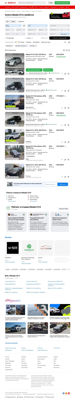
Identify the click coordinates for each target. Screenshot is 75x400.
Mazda (18, 11)
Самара (39, 367)
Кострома (24, 363)
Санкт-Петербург (9, 361)
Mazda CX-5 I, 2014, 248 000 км (36, 130)
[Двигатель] (32, 29)
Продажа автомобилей (10, 11)
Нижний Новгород (42, 356)
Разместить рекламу (10, 348)
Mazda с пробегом (26, 11)
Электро (31, 7)
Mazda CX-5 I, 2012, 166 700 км (36, 165)
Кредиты (46, 7)
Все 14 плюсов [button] (12, 201)
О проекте (40, 348)
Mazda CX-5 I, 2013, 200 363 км (36, 79)
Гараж (67, 7)
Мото (36, 7)
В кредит (8, 269)
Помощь (23, 348)
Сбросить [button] (44, 38)
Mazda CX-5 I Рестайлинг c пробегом (35, 292)
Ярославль (56, 367)
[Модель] (37, 25)
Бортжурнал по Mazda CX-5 (33, 284)
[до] (65, 29)
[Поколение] (59, 25)
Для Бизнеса (8, 350)
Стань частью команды (27, 350)
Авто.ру (12, 3)
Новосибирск (41, 359)
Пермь (39, 363)
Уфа (55, 363)
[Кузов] (10, 29)
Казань (23, 359)
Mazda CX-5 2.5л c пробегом (55, 288)
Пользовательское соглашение (13, 394)
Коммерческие (24, 7)
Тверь (55, 359)
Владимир (8, 363)
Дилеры (8, 237)
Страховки (61, 7)
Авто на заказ (15, 7)
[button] (69, 42)
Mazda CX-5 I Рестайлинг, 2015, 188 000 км (36, 147)
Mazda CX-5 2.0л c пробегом (33, 288)
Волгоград (8, 365)
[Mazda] (13, 25)
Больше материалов (11, 343)
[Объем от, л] (54, 29)
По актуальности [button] (10, 50)
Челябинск (56, 365)
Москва (7, 359)
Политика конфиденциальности (45, 394)
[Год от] (10, 34)
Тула (55, 361)
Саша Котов (57, 348)
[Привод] (43, 29)
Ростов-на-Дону (42, 365)
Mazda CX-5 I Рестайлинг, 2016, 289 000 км (36, 97)
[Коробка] (21, 29)
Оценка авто (53, 7)
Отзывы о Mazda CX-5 (31, 281)
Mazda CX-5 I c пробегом (11, 292)
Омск (39, 361)
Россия (7, 356)
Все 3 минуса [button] (33, 201)
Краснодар (24, 365)
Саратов (56, 356)
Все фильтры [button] (9, 38)
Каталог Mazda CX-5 (10, 281)
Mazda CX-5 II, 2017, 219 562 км (36, 54)
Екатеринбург (9, 369)
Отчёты (41, 7)
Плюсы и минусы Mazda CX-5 (55, 281)
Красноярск (24, 367)
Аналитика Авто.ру (42, 350)
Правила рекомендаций (29, 394)
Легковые (7, 7)
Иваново (23, 356)
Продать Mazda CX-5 (10, 284)
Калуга (23, 361)
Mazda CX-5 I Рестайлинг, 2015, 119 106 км (36, 114)
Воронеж (7, 367)
